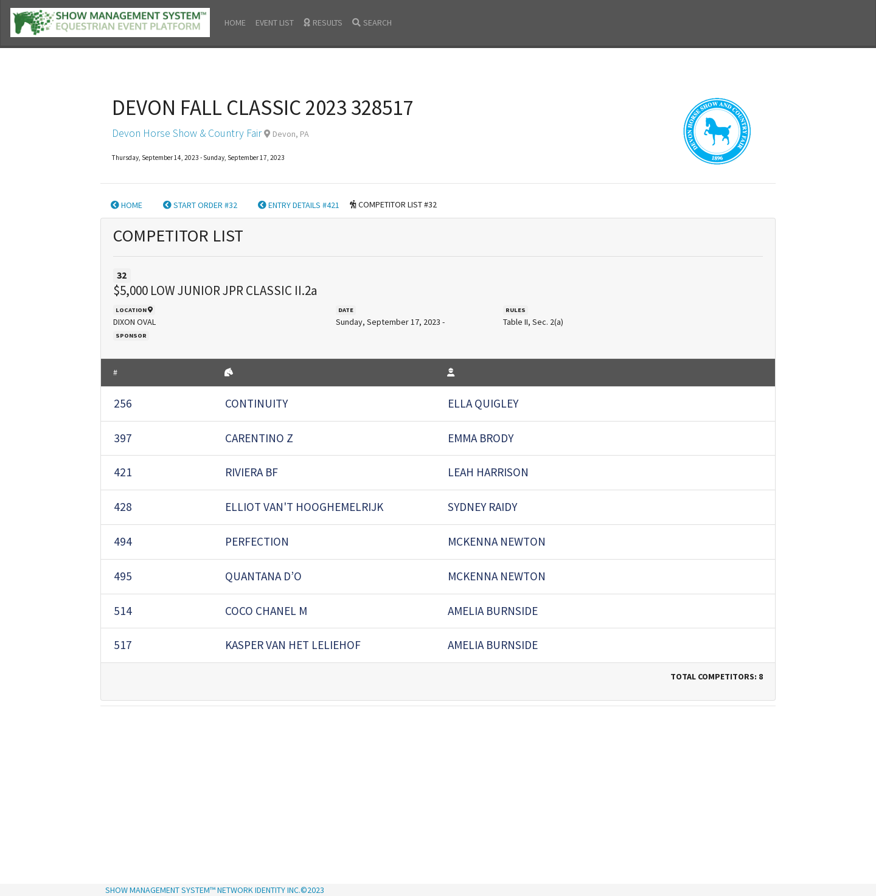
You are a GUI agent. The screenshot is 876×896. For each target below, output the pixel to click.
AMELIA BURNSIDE (493, 610)
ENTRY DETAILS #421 (298, 205)
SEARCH (372, 22)
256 (123, 403)
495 (123, 576)
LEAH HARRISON (488, 472)
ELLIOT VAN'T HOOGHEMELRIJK (304, 506)
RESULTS (323, 22)
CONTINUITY (256, 403)
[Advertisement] (438, 796)
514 (123, 610)
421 (123, 472)
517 (123, 644)
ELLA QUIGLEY (483, 403)
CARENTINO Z (259, 438)
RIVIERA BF (251, 472)
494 (123, 541)
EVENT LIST (274, 22)
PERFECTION (257, 541)
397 (123, 438)
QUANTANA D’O (263, 576)
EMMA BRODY (480, 438)
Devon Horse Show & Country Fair (187, 133)
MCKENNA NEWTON (497, 541)
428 (123, 506)
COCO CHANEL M (266, 610)
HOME (235, 22)
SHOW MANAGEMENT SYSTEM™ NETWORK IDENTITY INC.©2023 (214, 889)
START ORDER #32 (200, 205)
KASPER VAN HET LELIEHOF (293, 644)
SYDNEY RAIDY (482, 506)
